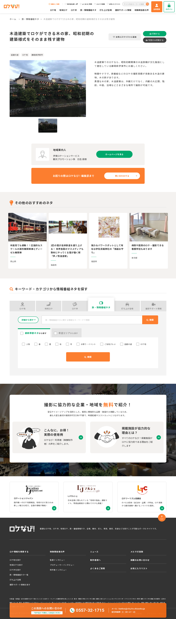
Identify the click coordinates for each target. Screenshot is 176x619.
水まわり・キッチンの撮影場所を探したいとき (58, 599)
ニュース (94, 551)
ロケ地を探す (15, 560)
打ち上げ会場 (106, 10)
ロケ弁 (74, 10)
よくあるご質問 (86, 4)
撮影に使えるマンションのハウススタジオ (109, 599)
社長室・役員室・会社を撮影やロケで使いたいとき (26, 599)
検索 (88, 356)
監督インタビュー (57, 560)
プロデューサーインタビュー (62, 565)
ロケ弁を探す (15, 569)
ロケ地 (53, 10)
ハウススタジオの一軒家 (132, 599)
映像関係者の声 (142, 10)
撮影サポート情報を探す (20, 584)
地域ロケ (63, 10)
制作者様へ (95, 560)
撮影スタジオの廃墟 (147, 599)
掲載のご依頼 (54, 4)
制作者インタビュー (58, 569)
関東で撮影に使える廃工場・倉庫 (152, 603)
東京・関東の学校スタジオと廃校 (84, 599)
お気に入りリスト (113, 4)
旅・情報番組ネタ (88, 10)
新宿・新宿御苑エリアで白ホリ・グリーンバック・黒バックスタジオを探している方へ (47, 603)
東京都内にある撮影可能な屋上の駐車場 (88, 603)
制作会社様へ (71, 4)
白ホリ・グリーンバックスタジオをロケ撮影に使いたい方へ (121, 603)
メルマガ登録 (99, 4)
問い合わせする (122, 175)
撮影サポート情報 (123, 10)
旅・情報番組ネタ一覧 (19, 574)
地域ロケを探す (16, 565)
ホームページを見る (114, 154)
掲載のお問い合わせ (140, 560)
